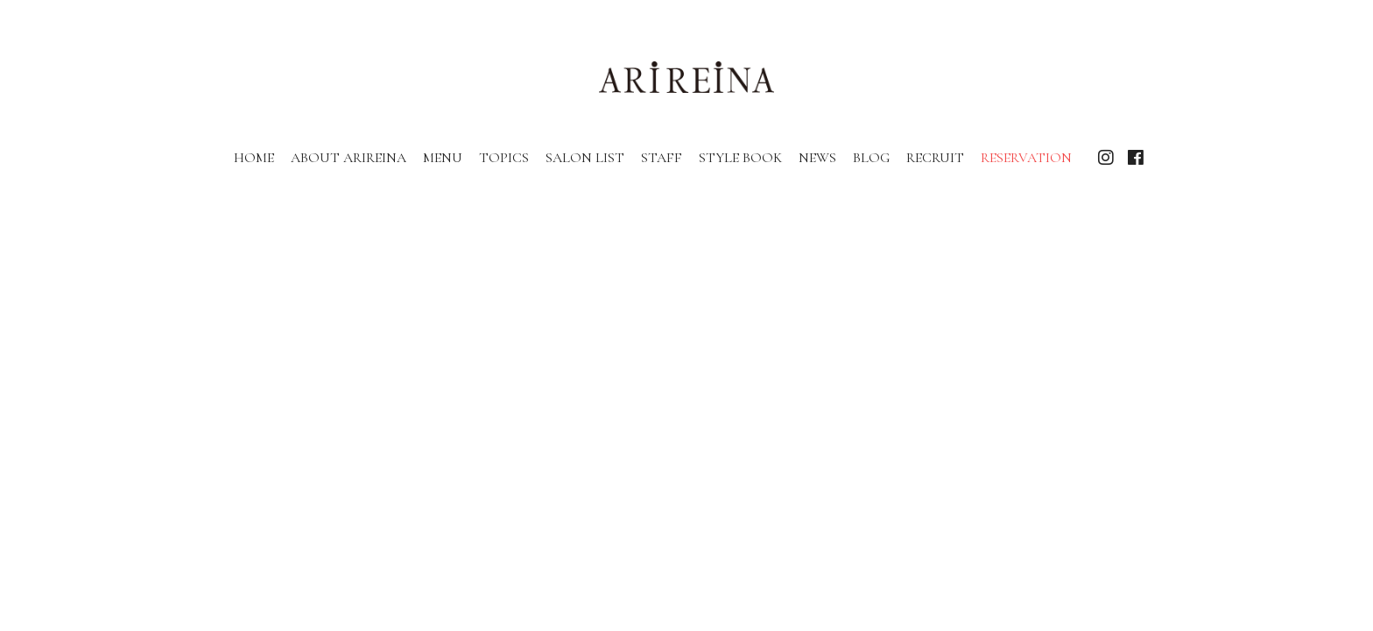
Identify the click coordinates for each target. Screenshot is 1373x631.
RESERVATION (1026, 158)
